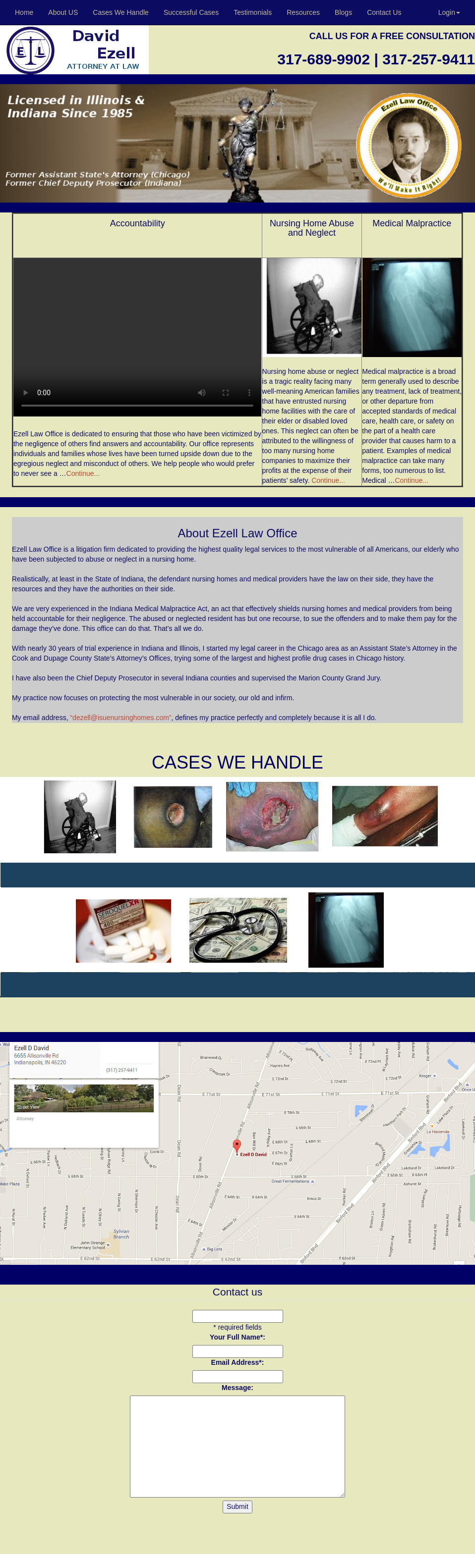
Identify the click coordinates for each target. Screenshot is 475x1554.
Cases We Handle (121, 12)
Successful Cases (191, 12)
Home (24, 12)
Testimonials (253, 12)
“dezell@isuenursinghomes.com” (120, 718)
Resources (303, 12)
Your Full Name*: (237, 1337)
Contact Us (384, 12)
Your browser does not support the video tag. (137, 337)
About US (63, 12)
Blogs (343, 12)
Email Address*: (237, 1362)
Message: (237, 1388)
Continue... (83, 473)
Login (449, 12)
